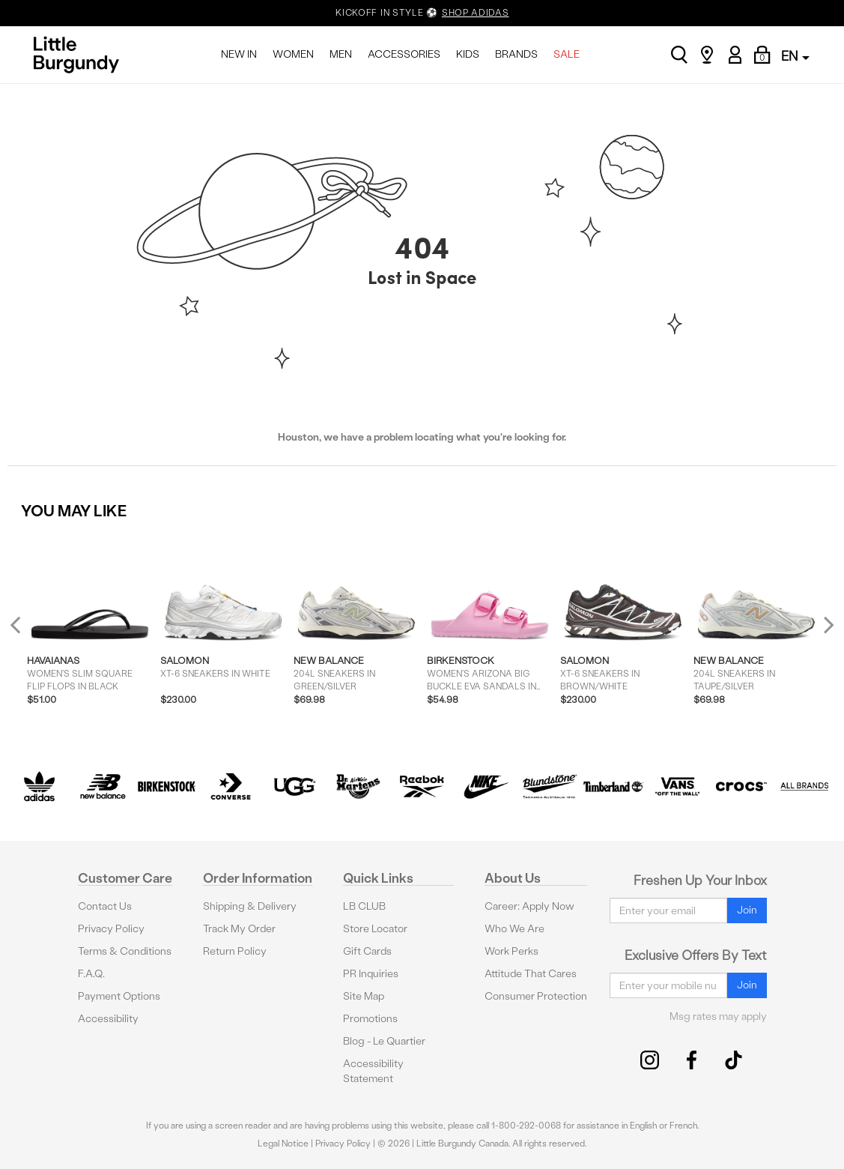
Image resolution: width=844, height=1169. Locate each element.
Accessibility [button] (108, 1018)
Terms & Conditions (124, 951)
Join (747, 910)
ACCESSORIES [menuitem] (404, 54)
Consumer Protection (536, 996)
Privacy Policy (111, 928)
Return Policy (235, 951)
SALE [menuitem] (566, 54)
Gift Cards (367, 951)
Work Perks (511, 951)
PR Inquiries (370, 973)
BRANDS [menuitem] (516, 54)
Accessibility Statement (373, 1071)
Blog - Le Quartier (384, 1041)
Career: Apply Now (529, 906)
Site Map (363, 996)
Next (825, 624)
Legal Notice (283, 1143)
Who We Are (514, 928)
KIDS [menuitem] (467, 54)
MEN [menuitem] (341, 54)
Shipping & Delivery (250, 906)
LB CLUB (364, 906)
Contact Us (105, 906)
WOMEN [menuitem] (293, 54)
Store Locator (375, 928)
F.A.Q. (91, 973)
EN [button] (795, 56)
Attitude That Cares (531, 973)
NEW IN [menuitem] (239, 54)
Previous (25, 631)
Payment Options (119, 996)
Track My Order (239, 928)
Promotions (370, 1018)
